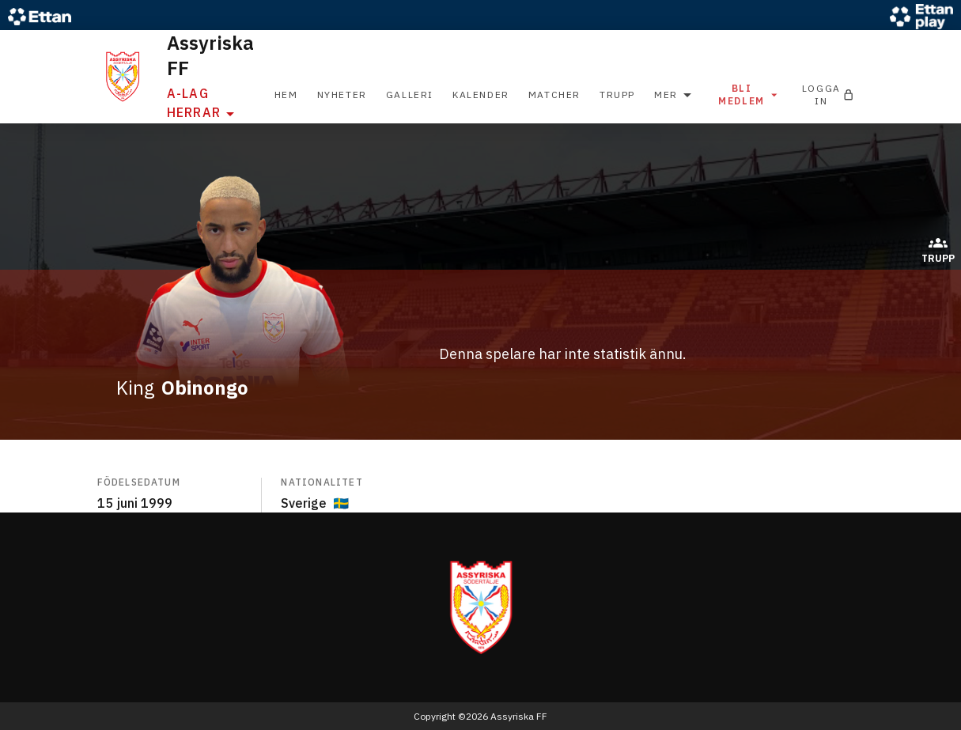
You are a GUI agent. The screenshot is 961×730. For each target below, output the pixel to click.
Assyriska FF (210, 55)
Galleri (409, 94)
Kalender (480, 94)
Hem (286, 94)
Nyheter (342, 94)
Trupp (617, 94)
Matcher (554, 94)
